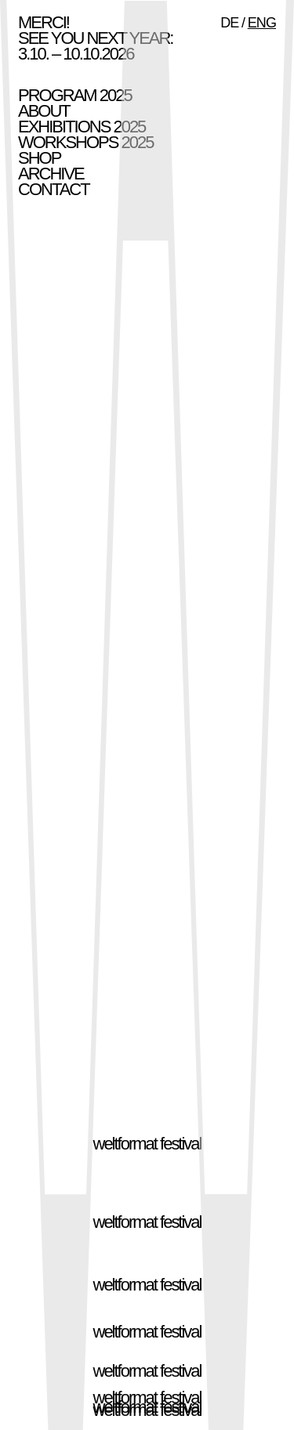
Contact (53, 189)
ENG (262, 23)
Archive (51, 173)
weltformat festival (147, 1143)
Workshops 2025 (85, 142)
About (44, 111)
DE (229, 23)
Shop (39, 158)
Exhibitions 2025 (81, 126)
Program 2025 (75, 95)
